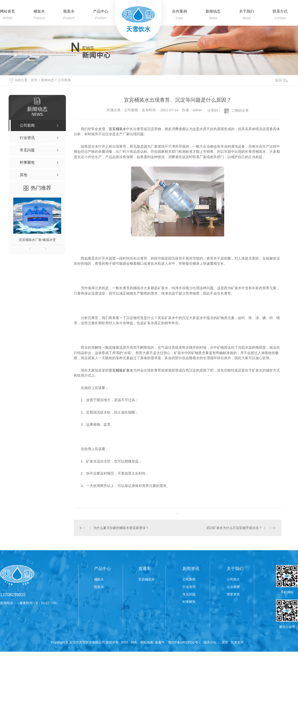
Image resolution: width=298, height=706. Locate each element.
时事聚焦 (189, 602)
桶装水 (39, 11)
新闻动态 (213, 11)
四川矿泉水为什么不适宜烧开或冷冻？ (234, 528)
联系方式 (280, 11)
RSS (125, 642)
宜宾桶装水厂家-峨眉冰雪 (37, 240)
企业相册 (233, 587)
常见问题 (189, 594)
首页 (34, 80)
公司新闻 (64, 80)
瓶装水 (68, 11)
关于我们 (246, 11)
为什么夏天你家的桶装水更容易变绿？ (121, 528)
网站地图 (146, 642)
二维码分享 (240, 110)
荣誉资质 (233, 594)
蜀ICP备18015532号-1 (184, 642)
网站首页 (7, 11)
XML (134, 642)
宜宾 (225, 642)
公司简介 (233, 579)
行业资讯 (189, 587)
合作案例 (179, 11)
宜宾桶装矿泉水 (121, 370)
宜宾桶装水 (117, 129)
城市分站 (210, 642)
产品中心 (100, 11)
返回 (281, 80)
